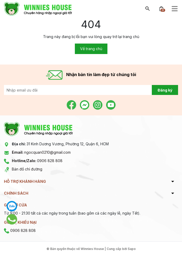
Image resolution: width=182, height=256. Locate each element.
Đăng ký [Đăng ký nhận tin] (165, 90)
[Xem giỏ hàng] (161, 8)
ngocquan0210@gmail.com (41, 152)
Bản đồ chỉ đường (27, 169)
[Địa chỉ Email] (91, 90)
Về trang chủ (91, 48)
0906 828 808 (37, 160)
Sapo (132, 249)
